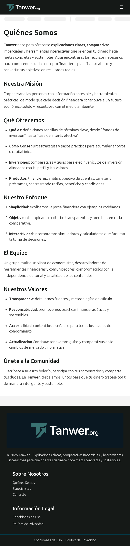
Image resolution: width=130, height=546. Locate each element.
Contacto (19, 495)
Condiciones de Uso (27, 517)
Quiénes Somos (24, 483)
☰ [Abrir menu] (121, 7)
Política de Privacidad (28, 524)
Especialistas (22, 489)
